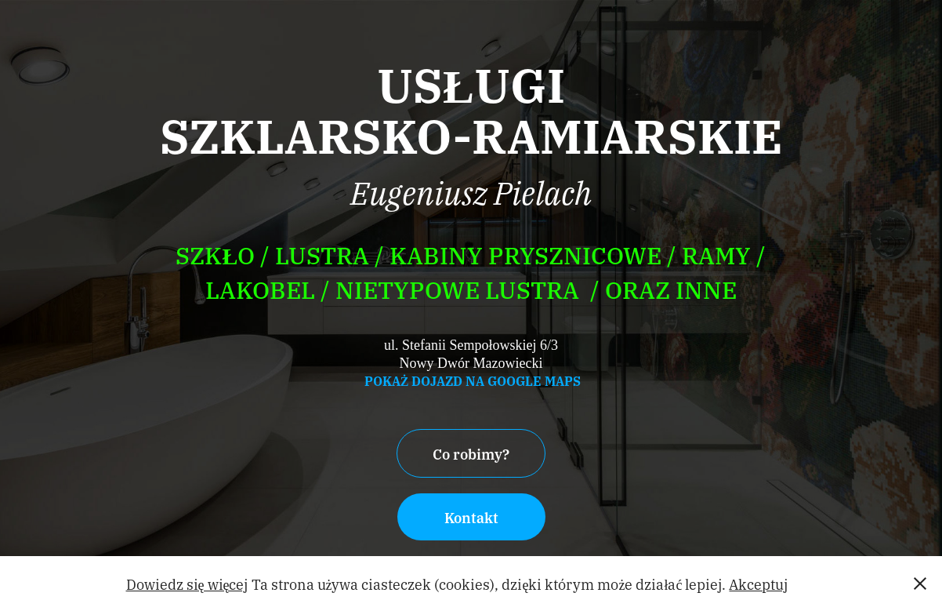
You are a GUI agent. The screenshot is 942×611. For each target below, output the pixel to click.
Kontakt (471, 517)
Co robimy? (471, 453)
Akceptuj (758, 583)
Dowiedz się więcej (187, 583)
